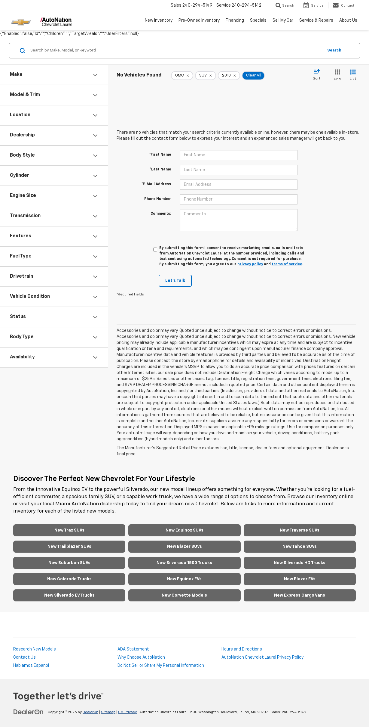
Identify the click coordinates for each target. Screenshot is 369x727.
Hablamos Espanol (31, 665)
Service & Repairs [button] (316, 20)
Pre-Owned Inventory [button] (199, 20)
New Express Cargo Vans (299, 595)
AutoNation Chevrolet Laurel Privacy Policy (262, 657)
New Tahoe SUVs (299, 546)
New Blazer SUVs (184, 546)
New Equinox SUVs (184, 530)
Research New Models (34, 649)
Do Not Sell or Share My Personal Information (160, 665)
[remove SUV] (205, 75)
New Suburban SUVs (69, 563)
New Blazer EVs (300, 579)
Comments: (161, 214)
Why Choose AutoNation (141, 657)
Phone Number (157, 199)
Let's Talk (175, 281)
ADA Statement (133, 649)
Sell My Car (283, 20)
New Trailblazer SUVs (69, 546)
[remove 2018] (229, 75)
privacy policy (250, 264)
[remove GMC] (182, 75)
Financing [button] (235, 20)
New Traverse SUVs (299, 530)
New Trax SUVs (69, 530)
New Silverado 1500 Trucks (184, 563)
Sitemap (108, 712)
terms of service (287, 264)
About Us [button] (348, 20)
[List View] (353, 75)
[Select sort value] (318, 75)
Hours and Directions (241, 649)
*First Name (160, 155)
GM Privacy (127, 712)
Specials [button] (258, 20)
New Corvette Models (184, 595)
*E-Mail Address (156, 184)
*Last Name (160, 169)
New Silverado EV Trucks (69, 595)
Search (334, 50)
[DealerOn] (28, 712)
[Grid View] (336, 75)
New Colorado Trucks (69, 579)
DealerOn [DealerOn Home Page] (90, 712)
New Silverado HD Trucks (299, 563)
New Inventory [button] (158, 20)
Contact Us (24, 657)
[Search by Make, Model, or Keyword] (176, 50)
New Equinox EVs (184, 579)
